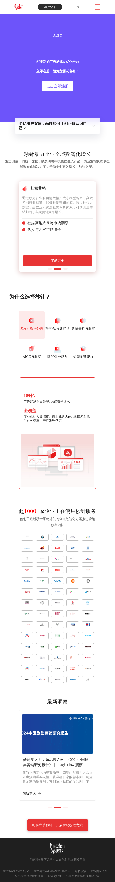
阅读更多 (32, 794)
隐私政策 (80, 871)
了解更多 (57, 260)
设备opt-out (55, 876)
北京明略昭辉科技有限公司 (83, 876)
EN (77, 7)
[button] (50, 269)
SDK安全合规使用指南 (29, 876)
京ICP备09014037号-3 (16, 871)
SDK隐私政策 (99, 871)
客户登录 (50, 7)
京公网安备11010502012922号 (52, 871)
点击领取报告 (57, 104)
